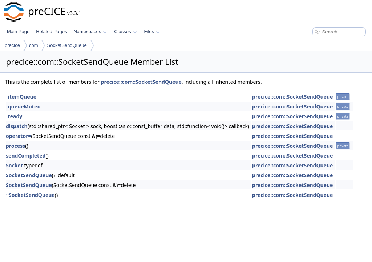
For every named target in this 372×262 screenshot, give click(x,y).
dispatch (17, 126)
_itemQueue (21, 96)
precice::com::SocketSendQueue (141, 81)
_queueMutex (23, 106)
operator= (18, 135)
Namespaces (89, 31)
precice (12, 45)
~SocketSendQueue (30, 194)
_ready (14, 116)
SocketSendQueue (66, 45)
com (33, 45)
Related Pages (51, 31)
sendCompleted (25, 155)
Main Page (18, 31)
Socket (14, 165)
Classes (125, 31)
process (15, 145)
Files (152, 31)
